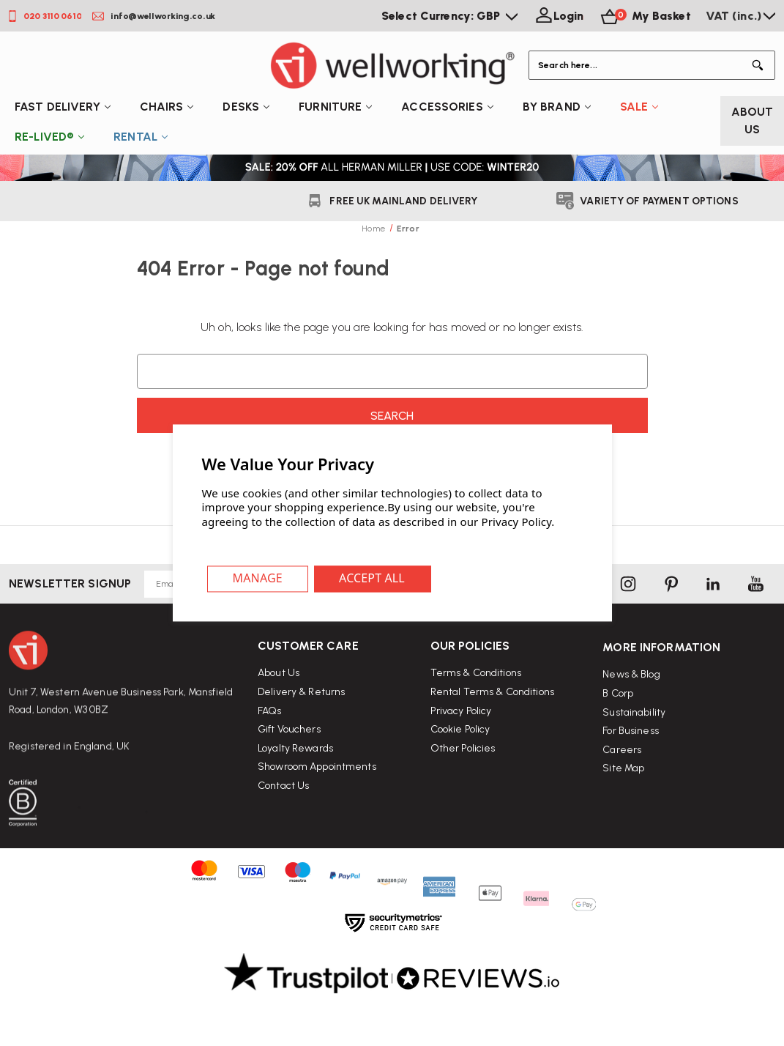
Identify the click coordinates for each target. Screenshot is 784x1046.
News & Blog (631, 724)
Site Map (623, 818)
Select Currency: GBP (449, 16)
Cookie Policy (460, 766)
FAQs (270, 733)
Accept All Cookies (373, 579)
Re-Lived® (49, 137)
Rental (140, 137)
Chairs (167, 107)
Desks (246, 107)
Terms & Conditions (475, 711)
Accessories (447, 107)
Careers (621, 799)
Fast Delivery (63, 107)
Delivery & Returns (301, 714)
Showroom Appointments (317, 789)
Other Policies (463, 785)
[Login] (558, 16)
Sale (639, 107)
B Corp (617, 742)
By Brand (557, 107)
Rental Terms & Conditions (492, 729)
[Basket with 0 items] (644, 16)
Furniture (335, 107)
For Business (630, 780)
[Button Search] (760, 65)
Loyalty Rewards (295, 770)
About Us (752, 120)
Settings (258, 579)
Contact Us (283, 807)
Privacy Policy (461, 748)
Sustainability (633, 761)
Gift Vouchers (289, 752)
